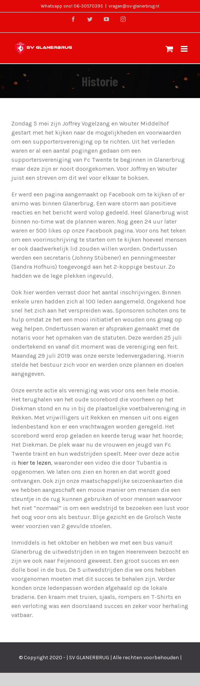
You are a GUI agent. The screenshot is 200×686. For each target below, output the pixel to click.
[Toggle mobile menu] (185, 49)
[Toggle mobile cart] (169, 49)
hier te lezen (34, 462)
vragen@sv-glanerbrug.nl (134, 6)
